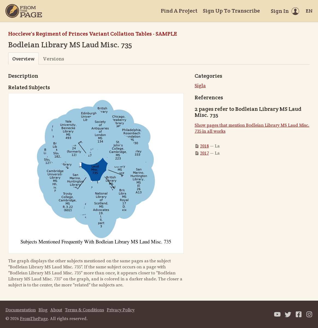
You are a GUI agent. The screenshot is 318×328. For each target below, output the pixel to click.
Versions (53, 59)
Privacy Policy (121, 310)
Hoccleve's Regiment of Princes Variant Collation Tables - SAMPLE (92, 33)
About (56, 310)
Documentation (20, 310)
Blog (42, 310)
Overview (23, 59)
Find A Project (179, 10)
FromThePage (34, 318)
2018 (204, 146)
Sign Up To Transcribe (231, 10)
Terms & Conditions (84, 310)
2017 (204, 153)
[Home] (23, 11)
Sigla (200, 86)
